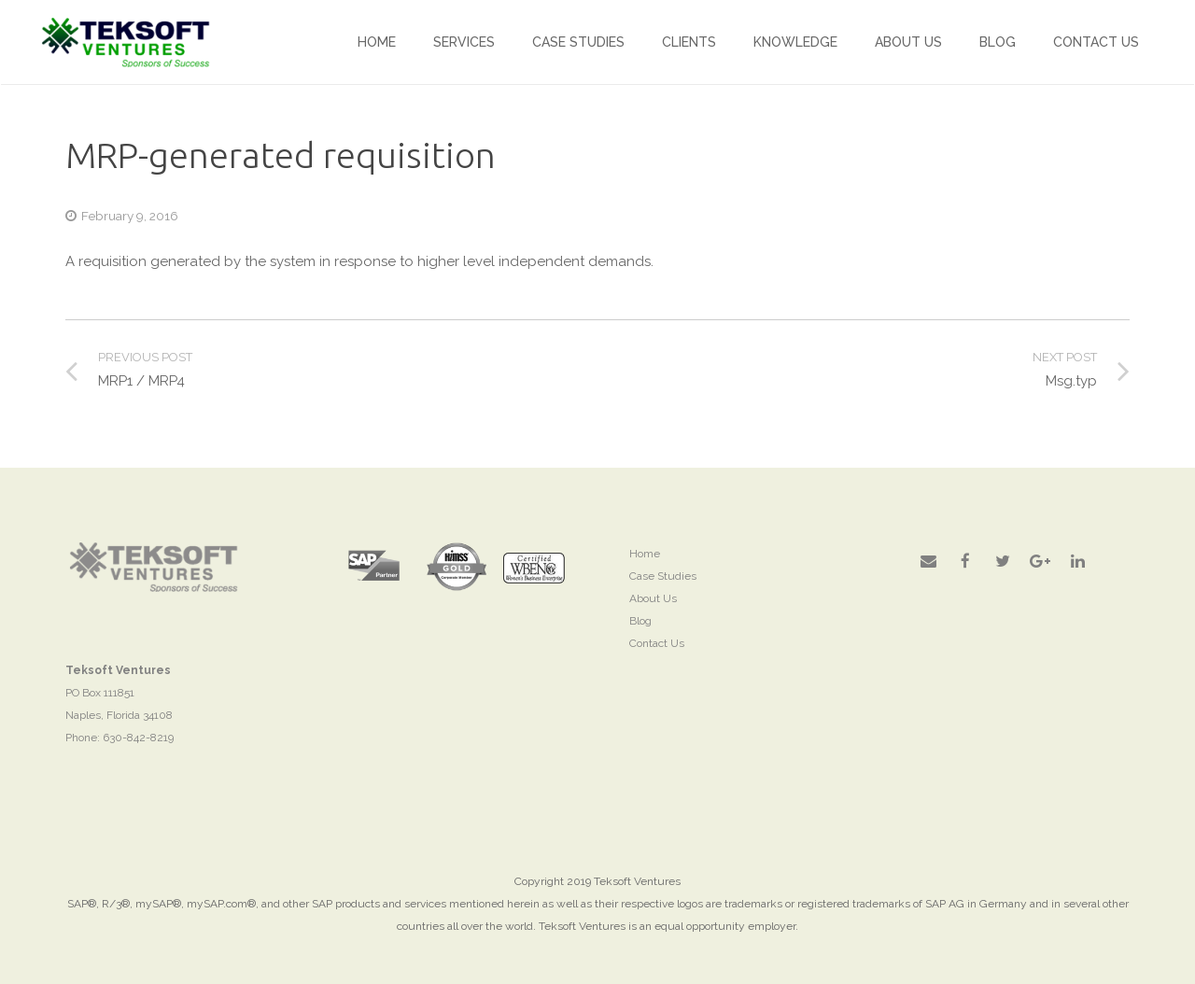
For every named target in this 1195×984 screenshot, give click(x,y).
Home (644, 553)
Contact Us (656, 643)
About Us (653, 598)
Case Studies (662, 576)
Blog (640, 620)
